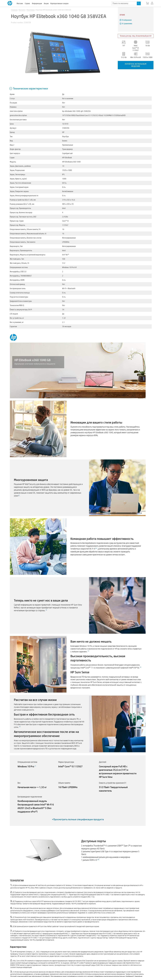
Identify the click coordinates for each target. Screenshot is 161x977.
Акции (46, 3)
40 (98, 859)
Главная (14, 10)
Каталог (22, 10)
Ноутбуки (30, 10)
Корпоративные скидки (59, 3)
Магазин (20, 3)
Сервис (27, 3)
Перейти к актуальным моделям (135, 65)
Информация (37, 3)
